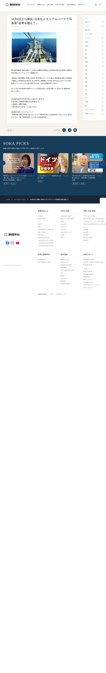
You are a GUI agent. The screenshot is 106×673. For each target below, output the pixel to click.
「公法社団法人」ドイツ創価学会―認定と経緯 (49, 177)
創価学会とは (40, 5)
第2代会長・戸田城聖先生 (46, 243)
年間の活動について (66, 232)
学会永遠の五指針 (66, 216)
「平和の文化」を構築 (89, 216)
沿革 (62, 273)
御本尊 (40, 224)
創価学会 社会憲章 (66, 265)
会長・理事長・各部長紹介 (68, 270)
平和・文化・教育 (60, 5)
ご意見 (51, 294)
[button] (3, 163)
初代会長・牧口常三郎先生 (46, 240)
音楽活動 (85, 232)
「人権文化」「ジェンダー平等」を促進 (93, 221)
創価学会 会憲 (65, 259)
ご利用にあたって (61, 294)
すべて (86, 18)
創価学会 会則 (65, 262)
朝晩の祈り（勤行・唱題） (67, 218)
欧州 (41, 181)
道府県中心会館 (65, 283)
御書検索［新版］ (87, 265)
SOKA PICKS (31, 5)
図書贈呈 (85, 240)
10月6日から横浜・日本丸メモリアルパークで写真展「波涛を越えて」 (49, 199)
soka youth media (88, 282)
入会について (64, 278)
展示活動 (85, 235)
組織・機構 (63, 267)
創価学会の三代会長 (43, 237)
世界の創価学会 (71, 5)
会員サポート (89, 254)
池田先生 (76, 183)
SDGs (7, 183)
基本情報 (64, 254)
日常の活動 (50, 5)
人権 (14, 183)
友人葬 (62, 235)
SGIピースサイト (88, 287)
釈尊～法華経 (42, 232)
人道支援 (85, 229)
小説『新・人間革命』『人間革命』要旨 (93, 262)
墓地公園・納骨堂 (88, 274)
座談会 (62, 221)
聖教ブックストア (88, 279)
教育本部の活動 (87, 237)
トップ (8, 199)
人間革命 (40, 216)
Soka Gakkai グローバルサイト (92, 285)
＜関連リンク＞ (87, 268)
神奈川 (10, 130)
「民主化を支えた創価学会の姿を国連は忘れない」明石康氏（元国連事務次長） (83, 178)
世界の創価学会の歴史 (44, 262)
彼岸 (62, 237)
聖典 (39, 227)
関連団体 (63, 281)
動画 (83, 183)
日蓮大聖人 (41, 235)
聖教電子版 (86, 276)
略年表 (62, 275)
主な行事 (63, 229)
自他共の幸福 (42, 218)
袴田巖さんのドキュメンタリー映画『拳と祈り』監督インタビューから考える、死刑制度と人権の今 (14, 178)
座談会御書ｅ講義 (88, 259)
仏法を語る (64, 227)
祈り (39, 221)
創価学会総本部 (87, 271)
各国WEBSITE (42, 259)
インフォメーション (20, 199)
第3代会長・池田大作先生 (46, 245)
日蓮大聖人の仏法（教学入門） (46, 229)
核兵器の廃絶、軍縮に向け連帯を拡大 (93, 218)
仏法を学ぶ (64, 224)
